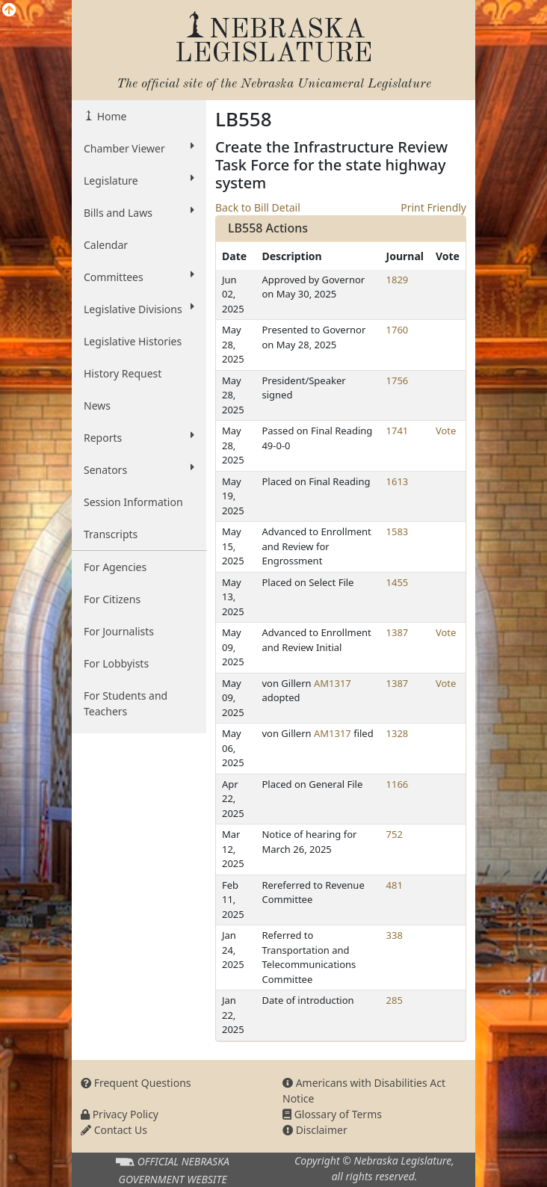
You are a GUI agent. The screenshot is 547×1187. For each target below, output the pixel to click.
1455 (397, 582)
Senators (139, 469)
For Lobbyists (116, 663)
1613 (397, 481)
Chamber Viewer (139, 148)
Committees (139, 276)
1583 (397, 531)
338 (394, 935)
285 (394, 1000)
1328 (397, 733)
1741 (397, 430)
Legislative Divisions (139, 308)
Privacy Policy (119, 1114)
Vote (446, 430)
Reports (139, 437)
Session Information (133, 502)
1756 (397, 380)
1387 (397, 632)
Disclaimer (314, 1130)
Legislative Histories (133, 341)
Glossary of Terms (332, 1114)
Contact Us (114, 1130)
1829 (397, 279)
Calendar (106, 245)
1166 (397, 784)
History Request (122, 373)
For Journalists (119, 631)
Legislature (139, 180)
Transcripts (110, 534)
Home (110, 116)
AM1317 (332, 683)
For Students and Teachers (125, 703)
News (97, 405)
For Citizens (112, 599)
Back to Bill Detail (257, 207)
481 (394, 885)
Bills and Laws (139, 212)
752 (394, 834)
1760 (397, 329)
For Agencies (115, 567)
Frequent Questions (136, 1083)
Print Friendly (433, 207)
